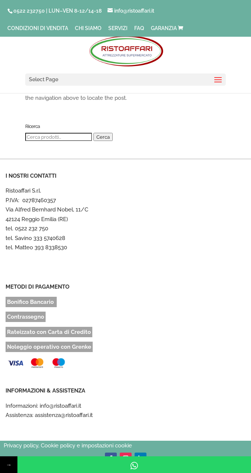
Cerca (103, 137)
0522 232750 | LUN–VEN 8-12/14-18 (57, 11)
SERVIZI (118, 28)
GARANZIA (164, 28)
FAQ (139, 28)
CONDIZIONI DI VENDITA (37, 28)
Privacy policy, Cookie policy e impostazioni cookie (68, 445)
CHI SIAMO (88, 28)
